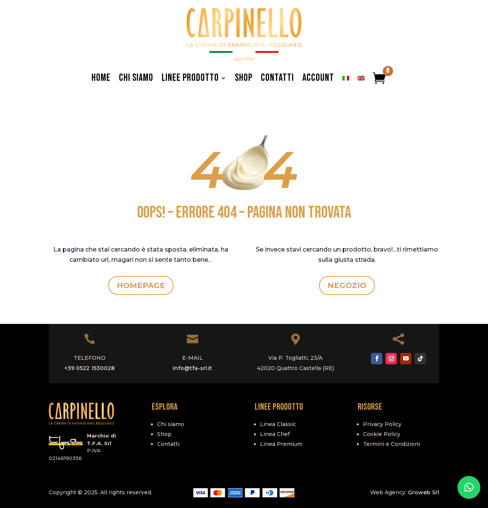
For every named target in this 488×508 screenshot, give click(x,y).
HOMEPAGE (141, 285)
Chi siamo (170, 424)
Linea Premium (281, 444)
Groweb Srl (423, 492)
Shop (243, 78)
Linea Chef (275, 434)
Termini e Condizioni (391, 444)
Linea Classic (278, 424)
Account (318, 78)
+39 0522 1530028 (89, 368)
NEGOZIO (346, 285)
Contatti (277, 78)
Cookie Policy (381, 434)
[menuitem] (345, 78)
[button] (469, 487)
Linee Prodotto (190, 78)
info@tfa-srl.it (192, 368)
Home (101, 78)
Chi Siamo (136, 78)
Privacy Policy (382, 424)
